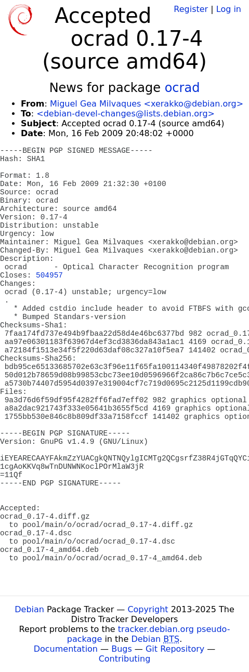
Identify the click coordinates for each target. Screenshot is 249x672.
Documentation (66, 649)
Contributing (125, 659)
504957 (49, 275)
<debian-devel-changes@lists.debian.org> (125, 113)
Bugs (121, 649)
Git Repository (175, 649)
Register (191, 9)
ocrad (182, 88)
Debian (29, 609)
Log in (228, 9)
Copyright (147, 609)
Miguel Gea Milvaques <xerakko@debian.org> (146, 104)
